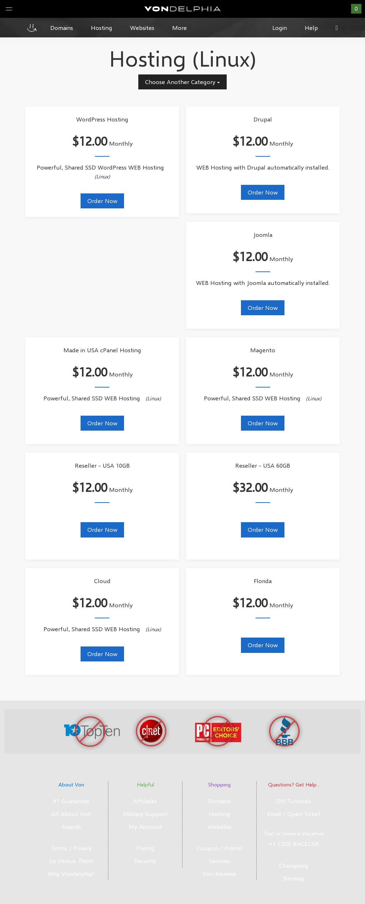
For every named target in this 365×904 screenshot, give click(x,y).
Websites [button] (142, 27)
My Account (145, 826)
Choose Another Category (182, 81)
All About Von (71, 813)
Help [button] (311, 27)
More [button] (179, 27)
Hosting (219, 813)
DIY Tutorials (293, 801)
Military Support (145, 813)
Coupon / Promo (219, 848)
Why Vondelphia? (71, 873)
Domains (219, 801)
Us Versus (71, 860)
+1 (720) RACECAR (293, 843)
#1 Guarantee (71, 801)
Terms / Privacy (71, 848)
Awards (71, 826)
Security (145, 860)
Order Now (102, 200)
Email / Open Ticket (293, 813)
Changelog (293, 865)
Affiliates (145, 801)
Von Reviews (219, 873)
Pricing (145, 848)
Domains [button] (61, 27)
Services (219, 860)
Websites (219, 826)
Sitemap (293, 878)
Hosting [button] (101, 27)
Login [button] (279, 27)
